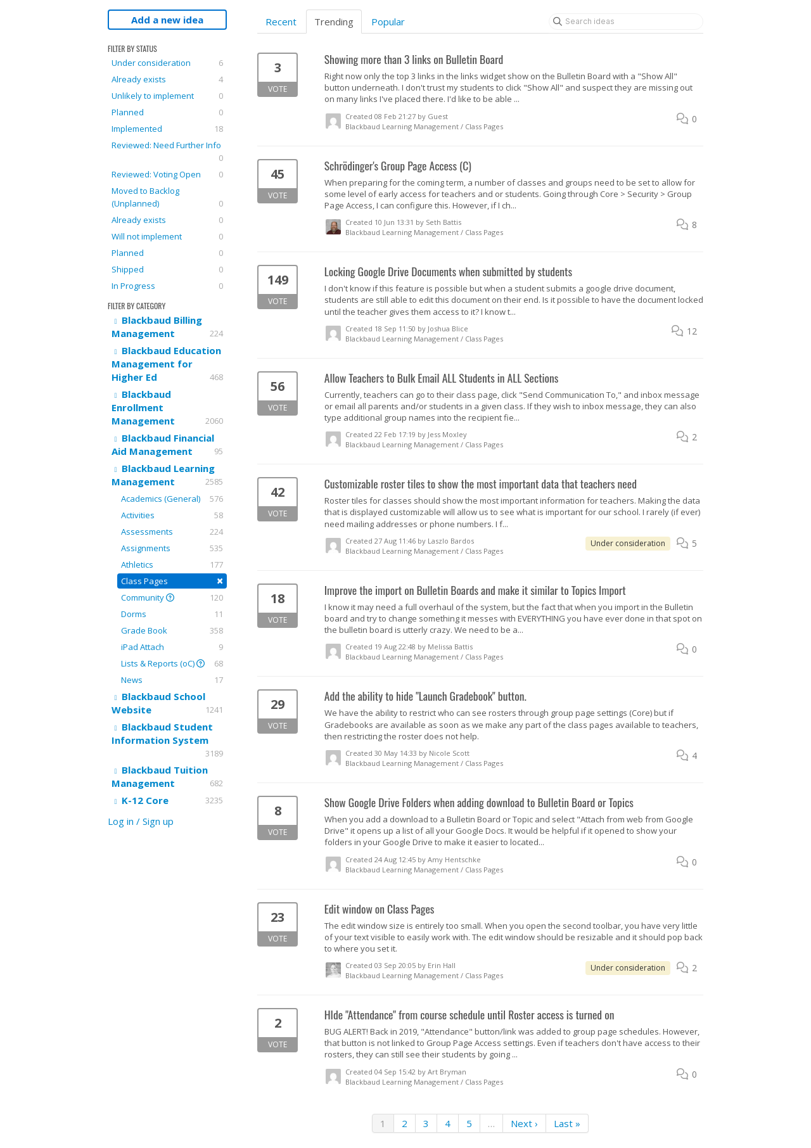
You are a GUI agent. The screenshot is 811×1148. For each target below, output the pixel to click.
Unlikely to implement (167, 95)
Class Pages (172, 580)
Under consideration (167, 62)
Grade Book (172, 630)
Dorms (172, 614)
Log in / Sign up (141, 821)
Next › (524, 1123)
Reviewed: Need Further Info (167, 151)
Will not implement (167, 236)
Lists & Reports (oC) (172, 663)
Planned (167, 112)
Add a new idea (167, 19)
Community (172, 597)
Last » (567, 1123)
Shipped (167, 269)
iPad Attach (172, 647)
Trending (334, 21)
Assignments (172, 548)
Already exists (167, 79)
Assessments (172, 531)
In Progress (167, 285)
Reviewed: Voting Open (167, 174)
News (172, 679)
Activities (172, 515)
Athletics (172, 564)
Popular (388, 21)
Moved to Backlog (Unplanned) (167, 197)
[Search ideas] (626, 21)
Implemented (167, 128)
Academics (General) (172, 498)
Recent (281, 21)
